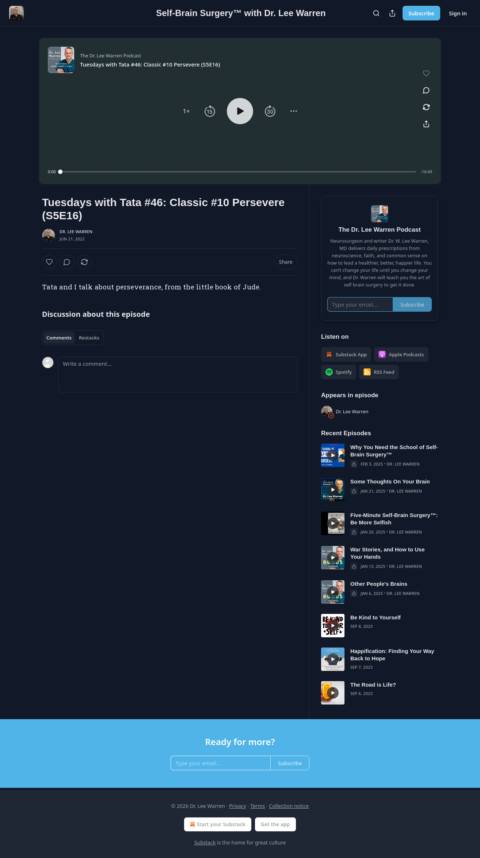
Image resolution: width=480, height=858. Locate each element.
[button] (186, 111)
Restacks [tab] (89, 337)
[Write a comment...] (177, 374)
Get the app (275, 824)
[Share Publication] (392, 13)
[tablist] (73, 337)
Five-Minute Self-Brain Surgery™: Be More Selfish (394, 518)
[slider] (238, 171)
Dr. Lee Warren (76, 231)
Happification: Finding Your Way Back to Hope (392, 654)
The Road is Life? (373, 685)
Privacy (237, 805)
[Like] (49, 262)
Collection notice (289, 805)
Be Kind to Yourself (375, 617)
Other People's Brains (378, 584)
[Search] (376, 13)
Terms (257, 805)
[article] (379, 456)
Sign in (458, 13)
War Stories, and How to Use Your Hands (387, 553)
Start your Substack (216, 824)
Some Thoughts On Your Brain (390, 481)
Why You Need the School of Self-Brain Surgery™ (394, 451)
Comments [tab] (59, 337)
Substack (205, 842)
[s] (333, 455)
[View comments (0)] (426, 90)
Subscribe (421, 13)
